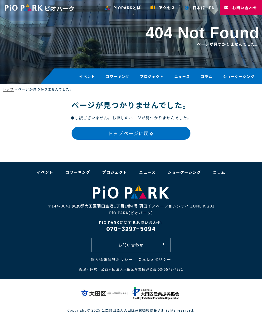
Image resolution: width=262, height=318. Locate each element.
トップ (8, 89)
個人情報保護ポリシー (112, 259)
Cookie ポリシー (155, 259)
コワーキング (117, 76)
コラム (206, 76)
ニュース (182, 76)
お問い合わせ (240, 7)
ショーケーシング (239, 76)
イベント (87, 76)
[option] (131, 43)
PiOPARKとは (123, 7)
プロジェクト (152, 76)
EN (212, 7)
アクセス (162, 7)
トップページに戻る (131, 133)
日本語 (195, 7)
